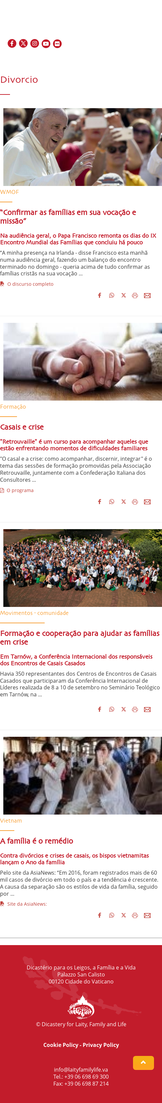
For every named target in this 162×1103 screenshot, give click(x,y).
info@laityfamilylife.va (81, 1069)
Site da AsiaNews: (23, 904)
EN (122, 58)
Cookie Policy (60, 1045)
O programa (17, 490)
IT (146, 58)
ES (139, 58)
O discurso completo (26, 284)
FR (131, 58)
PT (153, 58)
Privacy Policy (101, 1045)
